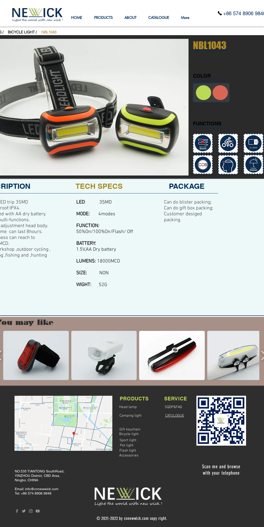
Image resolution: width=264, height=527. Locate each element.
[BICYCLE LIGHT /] (22, 32)
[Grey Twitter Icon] (23, 511)
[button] (49, 32)
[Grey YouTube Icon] (37, 511)
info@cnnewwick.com (42, 489)
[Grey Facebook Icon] (17, 511)
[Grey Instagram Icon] (30, 511)
